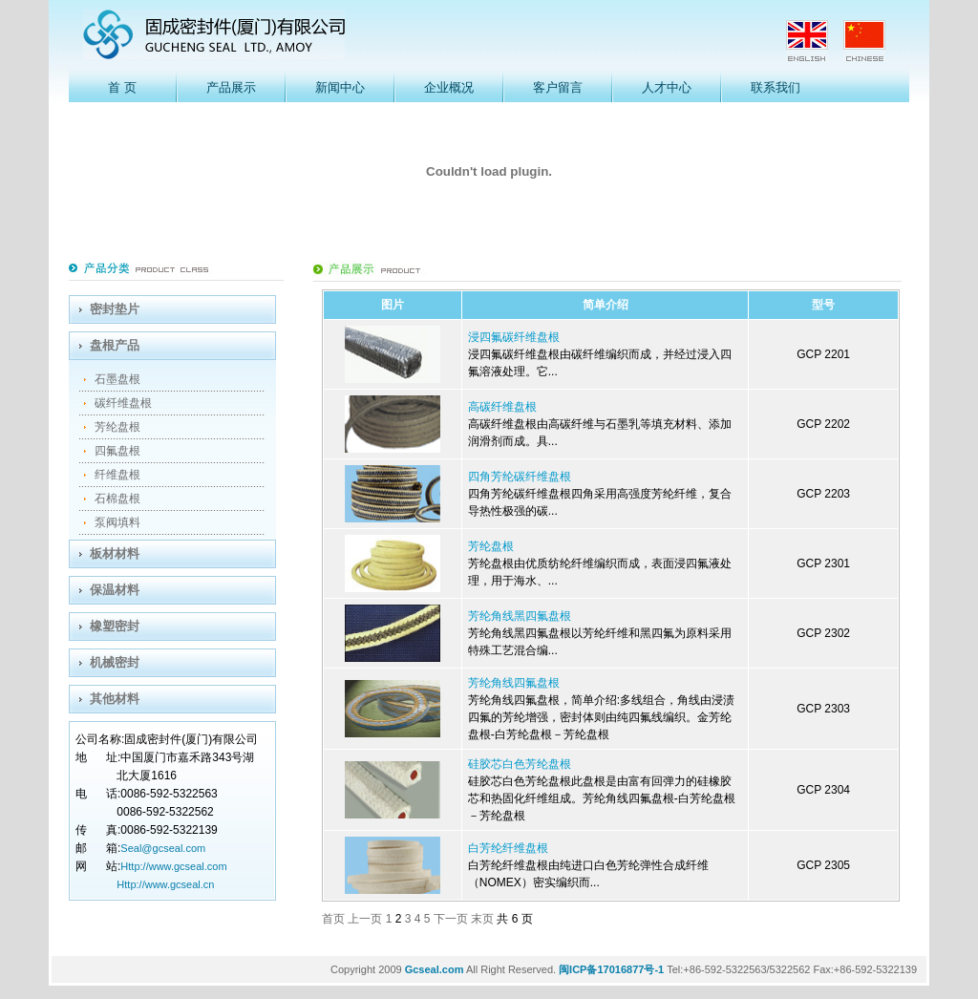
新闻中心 (340, 87)
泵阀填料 (117, 522)
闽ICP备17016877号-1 (611, 969)
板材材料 (114, 553)
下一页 (452, 918)
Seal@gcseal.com (162, 848)
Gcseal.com (434, 969)
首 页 (122, 87)
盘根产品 (114, 345)
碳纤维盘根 (123, 403)
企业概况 (449, 87)
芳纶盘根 (117, 427)
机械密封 (114, 662)
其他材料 (114, 698)
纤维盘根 (117, 474)
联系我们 (775, 87)
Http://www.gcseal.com (173, 866)
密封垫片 (114, 309)
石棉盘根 (117, 498)
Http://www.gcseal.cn (165, 884)
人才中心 (666, 87)
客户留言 (558, 87)
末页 (484, 918)
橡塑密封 (114, 626)
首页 (335, 918)
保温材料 (114, 590)
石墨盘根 (117, 379)
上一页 (366, 918)
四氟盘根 (117, 450)
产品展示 (231, 87)
